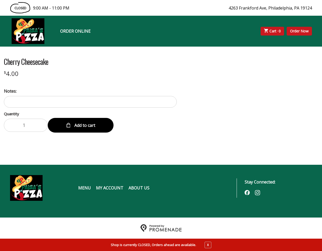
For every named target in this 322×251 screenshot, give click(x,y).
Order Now (299, 31)
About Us (138, 188)
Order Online (75, 31)
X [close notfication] (208, 245)
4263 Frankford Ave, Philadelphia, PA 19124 (270, 8)
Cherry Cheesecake (26, 61)
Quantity (11, 113)
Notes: (10, 91)
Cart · (272, 31)
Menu (84, 188)
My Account (109, 188)
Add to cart (84, 125)
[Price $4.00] (11, 73)
